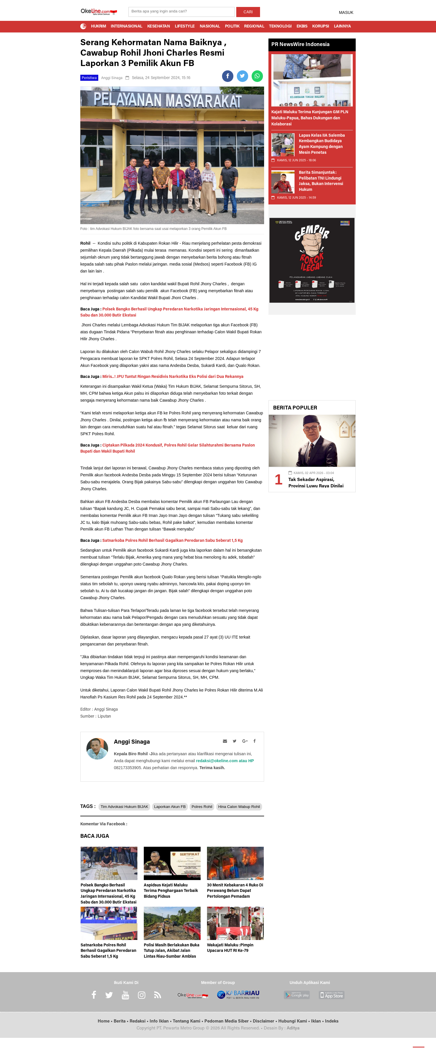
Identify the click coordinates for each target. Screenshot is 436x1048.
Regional (254, 27)
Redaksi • (140, 1032)
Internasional (126, 27)
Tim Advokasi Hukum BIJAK (127, 806)
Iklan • (318, 1032)
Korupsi (320, 27)
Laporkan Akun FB (178, 806)
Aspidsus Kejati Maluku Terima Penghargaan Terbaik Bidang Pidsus (171, 901)
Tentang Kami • (188, 1032)
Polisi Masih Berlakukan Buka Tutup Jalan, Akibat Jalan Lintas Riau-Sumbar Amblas (171, 961)
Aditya (293, 1039)
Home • (106, 1032)
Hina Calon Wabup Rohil (105, 817)
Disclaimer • (265, 1032)
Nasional (210, 27)
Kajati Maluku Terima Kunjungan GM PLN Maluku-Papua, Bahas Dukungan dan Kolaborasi (309, 118)
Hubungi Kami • (294, 1032)
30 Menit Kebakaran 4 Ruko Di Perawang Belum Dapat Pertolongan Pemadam (235, 901)
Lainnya (342, 27)
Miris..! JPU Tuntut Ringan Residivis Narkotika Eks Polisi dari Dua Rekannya (173, 377)
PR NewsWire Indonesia (300, 44)
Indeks (332, 1032)
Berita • (122, 1032)
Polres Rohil (215, 806)
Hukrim (98, 27)
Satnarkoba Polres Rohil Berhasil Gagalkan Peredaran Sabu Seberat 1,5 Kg (172, 541)
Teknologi (280, 27)
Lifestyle (185, 27)
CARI (248, 12)
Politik (232, 27)
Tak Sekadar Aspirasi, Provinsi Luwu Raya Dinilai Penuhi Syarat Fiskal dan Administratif (318, 485)
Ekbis (302, 27)
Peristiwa (90, 78)
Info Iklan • (161, 1032)
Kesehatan (158, 27)
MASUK (346, 12)
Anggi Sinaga (114, 78)
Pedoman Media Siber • (228, 1032)
